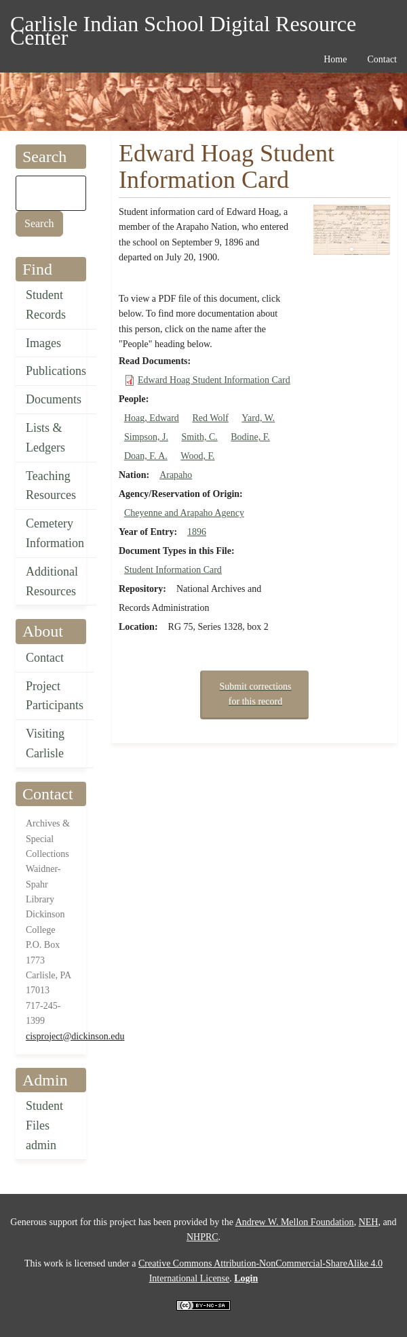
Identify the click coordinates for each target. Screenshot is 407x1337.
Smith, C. (199, 437)
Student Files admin (44, 1125)
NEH (369, 1222)
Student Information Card (173, 570)
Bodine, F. (250, 437)
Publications (56, 371)
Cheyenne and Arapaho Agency (184, 513)
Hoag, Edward (151, 418)
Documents (53, 399)
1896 (196, 532)
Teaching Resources (51, 485)
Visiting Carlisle (45, 743)
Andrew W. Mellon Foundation (294, 1222)
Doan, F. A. (146, 456)
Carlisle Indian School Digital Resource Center (183, 26)
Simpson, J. (146, 437)
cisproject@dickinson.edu (75, 1036)
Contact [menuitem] (382, 59)
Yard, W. (258, 418)
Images (43, 343)
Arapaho (175, 475)
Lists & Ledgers (45, 437)
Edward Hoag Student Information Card (214, 380)
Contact (45, 657)
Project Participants (54, 696)
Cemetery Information (55, 533)
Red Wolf (210, 418)
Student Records (46, 304)
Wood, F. (197, 456)
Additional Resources (52, 581)
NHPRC (202, 1237)
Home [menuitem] (335, 59)
